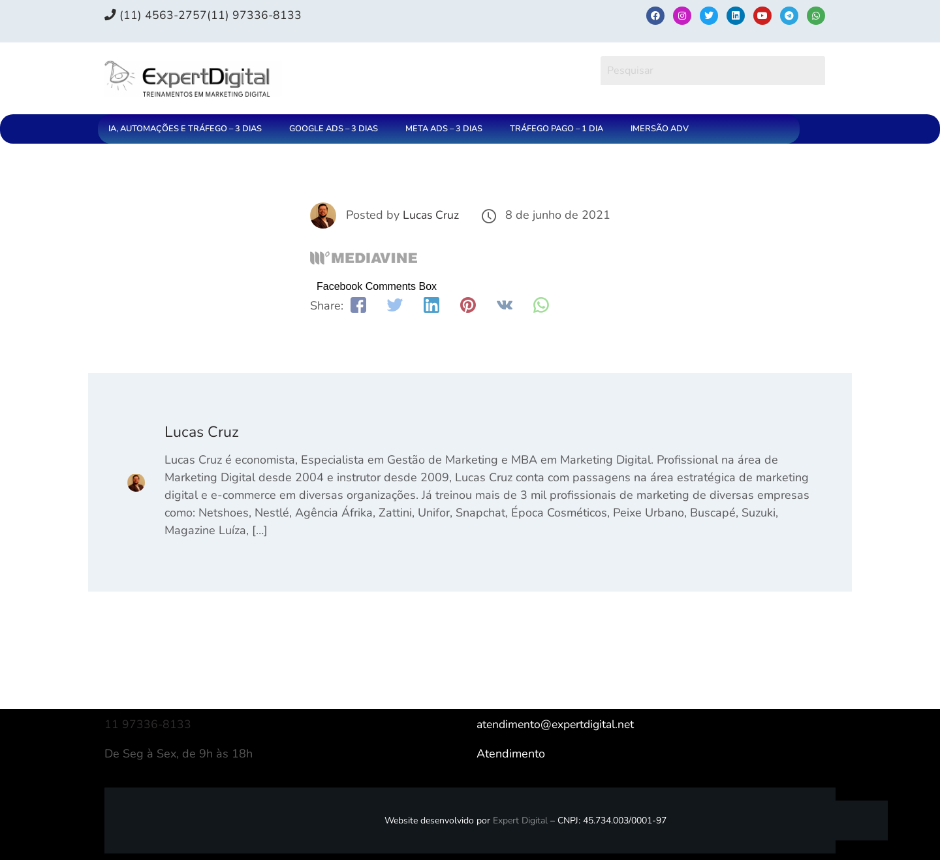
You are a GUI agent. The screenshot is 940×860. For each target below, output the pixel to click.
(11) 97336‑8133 (255, 15)
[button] (188, 129)
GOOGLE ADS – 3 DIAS (333, 129)
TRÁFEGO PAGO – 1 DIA (556, 129)
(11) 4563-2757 (156, 15)
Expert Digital (520, 820)
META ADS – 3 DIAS (443, 129)
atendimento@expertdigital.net (559, 724)
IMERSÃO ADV (660, 129)
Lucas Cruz (431, 215)
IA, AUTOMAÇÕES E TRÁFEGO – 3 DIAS (185, 129)
